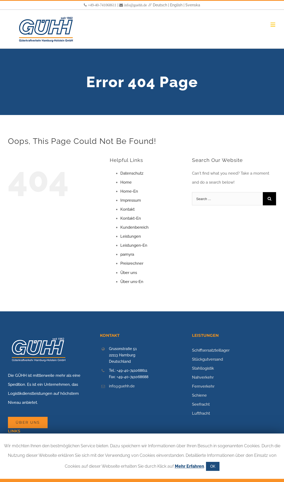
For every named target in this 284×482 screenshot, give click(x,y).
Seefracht (201, 404)
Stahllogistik (203, 368)
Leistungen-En (133, 245)
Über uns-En (131, 281)
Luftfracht (201, 413)
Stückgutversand (207, 359)
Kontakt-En (130, 218)
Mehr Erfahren (189, 466)
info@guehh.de (135, 5)
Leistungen (130, 236)
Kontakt (127, 209)
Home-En (129, 191)
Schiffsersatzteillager (211, 350)
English (176, 5)
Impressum (130, 200)
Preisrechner (131, 263)
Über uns (128, 272)
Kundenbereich (134, 227)
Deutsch (160, 5)
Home (126, 182)
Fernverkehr (203, 386)
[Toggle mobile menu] (273, 24)
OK (212, 466)
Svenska (192, 5)
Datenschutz (131, 173)
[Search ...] (227, 198)
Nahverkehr (203, 377)
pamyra (127, 254)
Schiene (199, 395)
